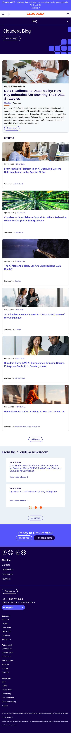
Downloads (6, 657)
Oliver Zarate (27, 427)
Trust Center (7, 690)
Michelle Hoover (20, 378)
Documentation (8, 698)
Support (5, 706)
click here (13, 725)
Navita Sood (19, 184)
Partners (6, 579)
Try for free (24, 538)
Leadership (7, 569)
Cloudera (7, 103)
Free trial (5, 665)
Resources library (9, 702)
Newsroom (7, 574)
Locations (6, 635)
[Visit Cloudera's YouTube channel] (23, 552)
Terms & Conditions (28, 713)
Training (5, 669)
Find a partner (7, 661)
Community (6, 694)
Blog (34, 21)
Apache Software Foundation (51, 721)
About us (6, 560)
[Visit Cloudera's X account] (10, 552)
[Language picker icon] (8, 14)
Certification (7, 649)
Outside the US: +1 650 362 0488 (18, 602)
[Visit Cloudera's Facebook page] (4, 552)
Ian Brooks (18, 427)
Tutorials (5, 672)
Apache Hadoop (6, 721)
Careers (6, 565)
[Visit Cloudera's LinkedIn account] (17, 552)
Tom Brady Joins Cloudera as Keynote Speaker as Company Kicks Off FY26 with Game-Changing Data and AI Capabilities (35, 468)
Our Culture (6, 627)
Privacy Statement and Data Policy (43, 713)
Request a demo (44, 538)
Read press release (19, 477)
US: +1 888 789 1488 (12, 599)
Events (4, 686)
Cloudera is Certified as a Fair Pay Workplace (33, 491)
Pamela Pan (36, 427)
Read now (12, 128)
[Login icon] (3, 14)
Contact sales (7, 653)
